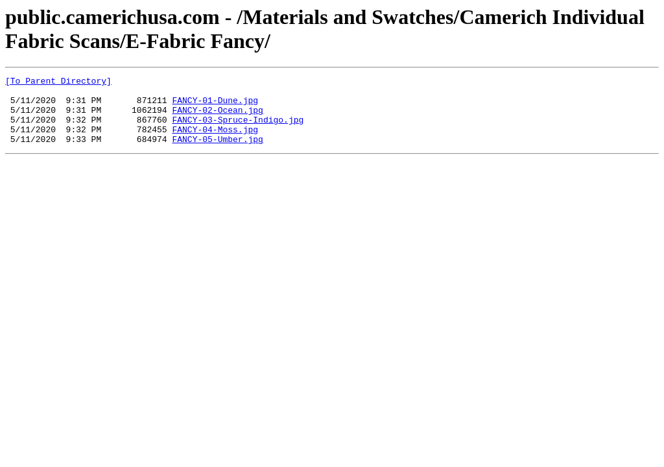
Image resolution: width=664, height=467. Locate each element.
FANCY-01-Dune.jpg (215, 106)
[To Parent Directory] (58, 82)
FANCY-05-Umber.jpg (217, 152)
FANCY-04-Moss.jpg (215, 141)
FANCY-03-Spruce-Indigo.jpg (237, 129)
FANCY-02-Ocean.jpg (217, 117)
